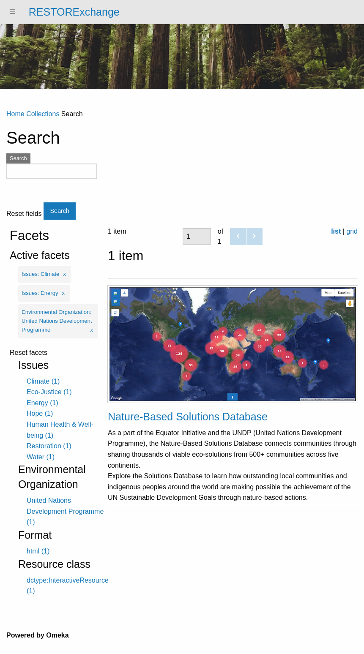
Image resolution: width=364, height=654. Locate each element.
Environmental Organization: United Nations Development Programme (57, 321)
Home (15, 113)
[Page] (197, 236)
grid (352, 231)
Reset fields (24, 213)
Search (18, 158)
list (336, 231)
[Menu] (12, 12)
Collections (42, 113)
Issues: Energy (40, 293)
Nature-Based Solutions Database (188, 416)
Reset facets (28, 352)
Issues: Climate (40, 274)
